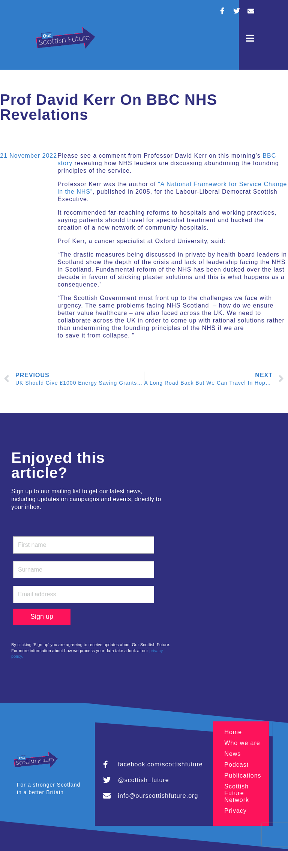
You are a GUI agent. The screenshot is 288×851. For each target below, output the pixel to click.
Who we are (242, 743)
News (232, 754)
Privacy (235, 811)
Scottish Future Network (236, 793)
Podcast (236, 764)
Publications (242, 775)
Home (233, 732)
